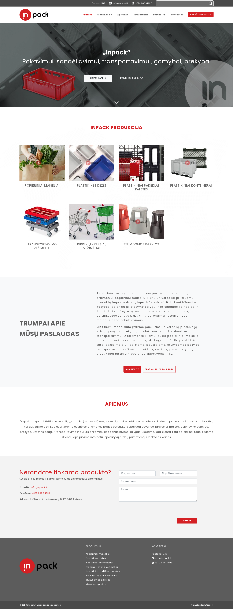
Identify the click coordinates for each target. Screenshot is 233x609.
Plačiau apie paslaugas (159, 369)
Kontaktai (177, 14)
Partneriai (159, 14)
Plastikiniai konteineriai (99, 562)
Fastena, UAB (95, 3)
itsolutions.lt (207, 605)
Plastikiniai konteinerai (191, 185)
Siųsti (187, 520)
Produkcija (103, 14)
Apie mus (122, 14)
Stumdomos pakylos (141, 244)
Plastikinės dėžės (91, 185)
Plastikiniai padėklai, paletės (141, 187)
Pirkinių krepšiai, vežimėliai (92, 246)
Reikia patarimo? (131, 78)
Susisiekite (132, 369)
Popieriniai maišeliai (42, 185)
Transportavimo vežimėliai (42, 246)
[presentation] (174, 509)
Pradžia (87, 14)
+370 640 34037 (141, 3)
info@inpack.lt (116, 3)
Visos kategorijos (96, 584)
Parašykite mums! (201, 14)
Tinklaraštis (141, 14)
